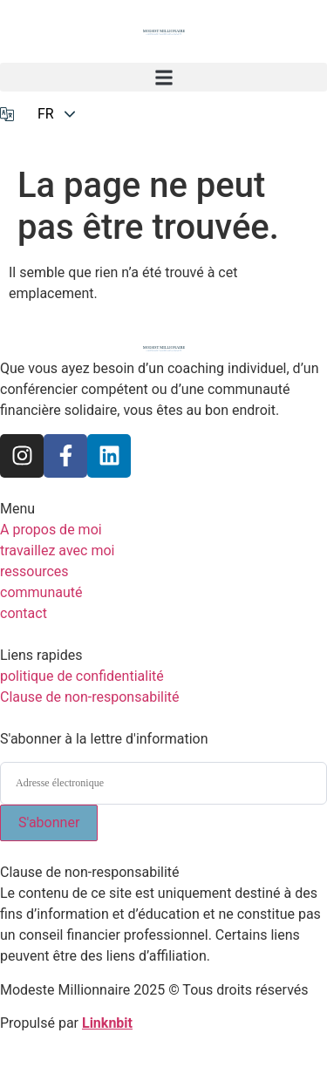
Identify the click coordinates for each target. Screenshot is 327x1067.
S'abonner (48, 822)
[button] (163, 77)
